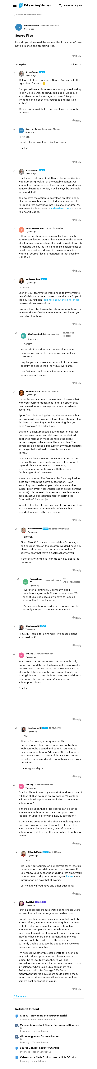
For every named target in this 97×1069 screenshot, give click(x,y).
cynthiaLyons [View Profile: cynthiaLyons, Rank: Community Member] (39, 1061)
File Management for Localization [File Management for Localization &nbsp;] (39, 1036)
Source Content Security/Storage (39, 1047)
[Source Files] (30, 75)
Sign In (78, 5)
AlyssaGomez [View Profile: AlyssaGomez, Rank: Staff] (31, 72)
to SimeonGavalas (59, 528)
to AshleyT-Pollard (69, 334)
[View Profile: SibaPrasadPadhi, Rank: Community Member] (23, 336)
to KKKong (55, 727)
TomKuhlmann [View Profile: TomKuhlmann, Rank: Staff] (40, 1031)
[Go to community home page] (35, 5)
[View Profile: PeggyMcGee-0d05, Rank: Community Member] (21, 230)
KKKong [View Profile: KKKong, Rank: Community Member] (29, 653)
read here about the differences (61, 299)
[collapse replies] (14, 72)
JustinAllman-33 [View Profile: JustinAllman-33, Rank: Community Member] (36, 580)
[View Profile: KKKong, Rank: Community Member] (21, 655)
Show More (20, 995)
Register (68, 5)
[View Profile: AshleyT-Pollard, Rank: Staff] (21, 281)
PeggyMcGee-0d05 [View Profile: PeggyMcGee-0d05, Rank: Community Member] (34, 228)
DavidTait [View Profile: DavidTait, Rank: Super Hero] (29, 902)
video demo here (61, 208)
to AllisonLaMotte (71, 580)
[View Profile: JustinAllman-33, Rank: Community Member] (25, 582)
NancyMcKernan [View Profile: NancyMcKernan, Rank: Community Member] (31, 25)
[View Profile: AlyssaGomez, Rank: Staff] (21, 74)
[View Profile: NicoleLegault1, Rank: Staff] (21, 627)
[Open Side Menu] (15, 5)
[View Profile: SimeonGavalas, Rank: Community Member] (21, 393)
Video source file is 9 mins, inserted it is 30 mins (48, 1057)
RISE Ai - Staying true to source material (43, 1015)
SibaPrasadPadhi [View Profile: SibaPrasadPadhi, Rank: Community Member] (36, 334)
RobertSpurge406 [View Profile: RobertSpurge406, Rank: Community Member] (41, 1051)
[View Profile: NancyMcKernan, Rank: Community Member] (18, 27)
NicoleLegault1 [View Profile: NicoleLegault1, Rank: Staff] (32, 626)
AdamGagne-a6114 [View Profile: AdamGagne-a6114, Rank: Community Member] (46, 1019)
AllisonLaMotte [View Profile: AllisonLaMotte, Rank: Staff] (35, 528)
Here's (69, 876)
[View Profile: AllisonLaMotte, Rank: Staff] (23, 530)
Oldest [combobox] (76, 64)
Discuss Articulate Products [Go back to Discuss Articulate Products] (27, 14)
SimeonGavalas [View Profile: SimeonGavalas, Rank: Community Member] (32, 391)
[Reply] (77, 56)
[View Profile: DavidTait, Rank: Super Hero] (21, 903)
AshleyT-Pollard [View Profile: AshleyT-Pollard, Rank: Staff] (32, 279)
